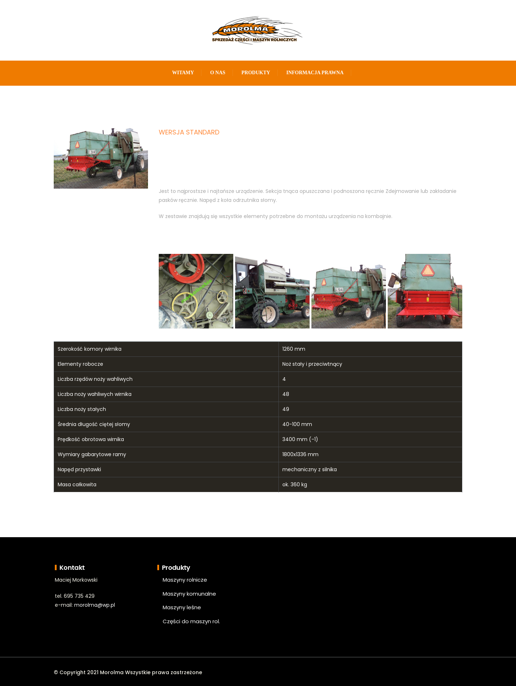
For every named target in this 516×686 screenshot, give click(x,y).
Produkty (256, 72)
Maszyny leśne (182, 607)
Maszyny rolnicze (185, 579)
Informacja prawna (315, 72)
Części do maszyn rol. (191, 621)
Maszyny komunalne (189, 593)
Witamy (183, 72)
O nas (217, 72)
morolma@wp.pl (94, 605)
